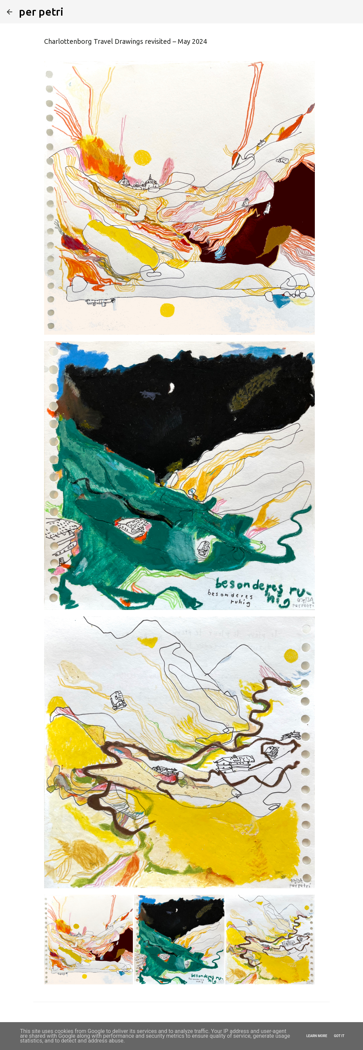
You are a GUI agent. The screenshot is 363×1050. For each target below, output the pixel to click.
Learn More (316, 1036)
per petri (41, 11)
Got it (339, 1036)
